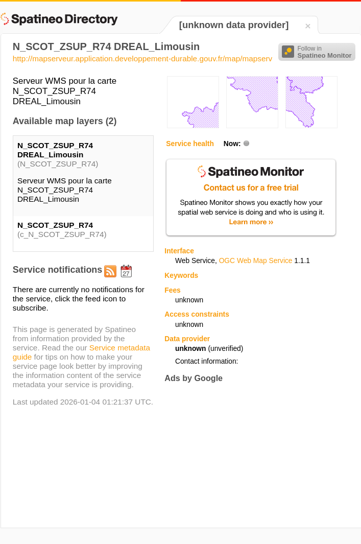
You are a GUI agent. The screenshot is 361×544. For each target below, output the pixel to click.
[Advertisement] (236, 455)
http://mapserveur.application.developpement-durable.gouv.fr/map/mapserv (142, 58)
